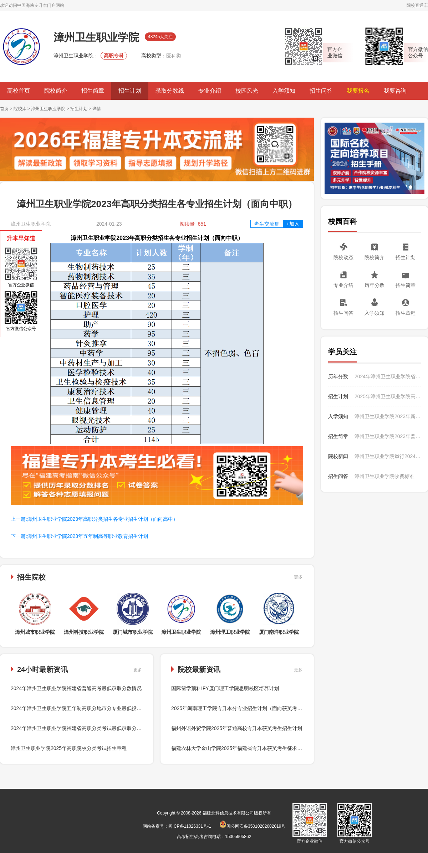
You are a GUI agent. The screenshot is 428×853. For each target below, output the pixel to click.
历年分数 (374, 285)
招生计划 (129, 91)
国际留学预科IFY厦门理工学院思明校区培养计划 (225, 688)
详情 (96, 108)
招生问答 (321, 91)
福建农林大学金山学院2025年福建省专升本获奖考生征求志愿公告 (244, 748)
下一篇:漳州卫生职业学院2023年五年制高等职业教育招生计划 (79, 536)
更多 (298, 577)
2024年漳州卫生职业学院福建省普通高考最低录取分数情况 (76, 688)
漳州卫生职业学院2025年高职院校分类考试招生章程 (69, 748)
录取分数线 (170, 91)
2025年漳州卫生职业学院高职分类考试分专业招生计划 (388, 396)
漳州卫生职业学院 (48, 108)
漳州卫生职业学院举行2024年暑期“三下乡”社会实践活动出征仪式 (388, 456)
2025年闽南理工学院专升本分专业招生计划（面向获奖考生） (239, 708)
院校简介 (55, 91)
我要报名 (358, 91)
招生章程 (406, 313)
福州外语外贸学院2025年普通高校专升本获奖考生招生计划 (236, 728)
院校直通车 (417, 5)
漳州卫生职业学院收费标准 (384, 476)
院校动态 (343, 257)
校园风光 (246, 91)
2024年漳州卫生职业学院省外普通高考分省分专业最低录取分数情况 (388, 376)
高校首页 (18, 91)
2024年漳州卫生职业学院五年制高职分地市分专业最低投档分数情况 (86, 708)
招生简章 (92, 91)
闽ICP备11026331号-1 (189, 826)
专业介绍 (209, 91)
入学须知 (283, 91)
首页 (4, 108)
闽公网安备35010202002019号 (252, 826)
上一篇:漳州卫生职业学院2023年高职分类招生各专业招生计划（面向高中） (94, 519)
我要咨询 (395, 91)
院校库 (20, 108)
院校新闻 (338, 456)
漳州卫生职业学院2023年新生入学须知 (388, 416)
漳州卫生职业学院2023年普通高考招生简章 (388, 436)
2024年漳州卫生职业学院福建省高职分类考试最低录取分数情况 (81, 728)
